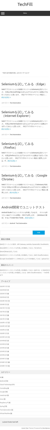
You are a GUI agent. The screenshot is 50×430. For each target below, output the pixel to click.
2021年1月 (3, 319)
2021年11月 (4, 308)
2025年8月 (3, 290)
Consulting (3, 388)
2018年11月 (4, 366)
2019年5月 (3, 344)
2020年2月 (3, 330)
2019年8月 (3, 340)
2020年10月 (4, 326)
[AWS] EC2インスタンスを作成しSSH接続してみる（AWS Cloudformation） (24, 255)
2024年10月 (4, 301)
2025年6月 (3, 297)
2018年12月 (4, 362)
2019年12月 (4, 337)
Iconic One (25, 428)
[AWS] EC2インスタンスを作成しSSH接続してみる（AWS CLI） (20, 270)
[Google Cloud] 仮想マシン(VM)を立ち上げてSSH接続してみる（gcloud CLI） (25, 258)
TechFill (25, 4)
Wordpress (46, 428)
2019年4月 (3, 348)
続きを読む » (6, 97)
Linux (1, 399)
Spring (2, 406)
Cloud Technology (6, 384)
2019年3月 (3, 351)
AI (0, 377)
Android (12, 223)
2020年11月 (4, 322)
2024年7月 (3, 304)
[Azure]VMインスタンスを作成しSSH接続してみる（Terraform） (21, 248)
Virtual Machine (5, 413)
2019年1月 (3, 358)
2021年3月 (3, 311)
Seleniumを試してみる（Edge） (24, 84)
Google (2, 392)
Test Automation (15, 103)
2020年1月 (3, 333)
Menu (25, 13)
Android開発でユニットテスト (23, 207)
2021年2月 (3, 315)
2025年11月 (4, 286)
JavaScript (3, 395)
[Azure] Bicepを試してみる (8, 251)
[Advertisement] (25, 44)
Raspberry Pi (4, 402)
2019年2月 (3, 355)
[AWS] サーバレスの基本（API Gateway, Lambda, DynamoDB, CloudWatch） (25, 244)
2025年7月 (3, 293)
